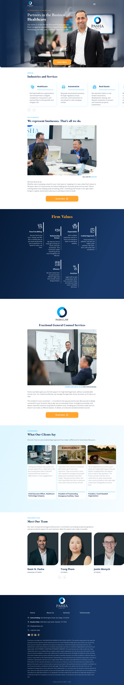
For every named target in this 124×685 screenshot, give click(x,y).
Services (66, 613)
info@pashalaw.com (36, 626)
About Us (50, 613)
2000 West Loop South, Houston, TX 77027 (48, 622)
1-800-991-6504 (35, 630)
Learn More (64, 62)
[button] (29, 110)
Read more (62, 198)
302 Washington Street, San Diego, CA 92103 (49, 618)
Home (32, 613)
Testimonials (85, 613)
